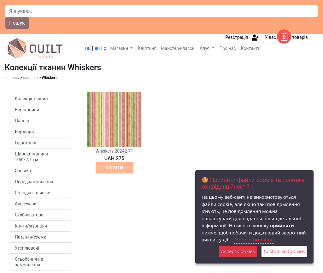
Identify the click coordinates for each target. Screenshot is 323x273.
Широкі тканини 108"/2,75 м (31, 156)
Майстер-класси (178, 48)
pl (106, 48)
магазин (30, 78)
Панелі (22, 120)
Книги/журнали (31, 225)
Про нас (227, 48)
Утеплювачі (27, 248)
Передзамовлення (34, 181)
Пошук (17, 23)
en (97, 48)
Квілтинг (147, 48)
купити (114, 167)
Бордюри (24, 131)
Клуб (205, 48)
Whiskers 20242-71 (114, 151)
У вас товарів (286, 37)
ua (88, 48)
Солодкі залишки (32, 192)
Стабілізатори (29, 214)
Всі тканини (27, 109)
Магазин (119, 48)
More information (254, 239)
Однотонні (25, 142)
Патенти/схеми (30, 237)
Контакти (251, 48)
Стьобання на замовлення (29, 262)
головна (12, 78)
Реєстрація (236, 37)
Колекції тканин (31, 98)
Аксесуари (26, 203)
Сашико (23, 170)
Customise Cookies (284, 251)
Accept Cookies (238, 251)
